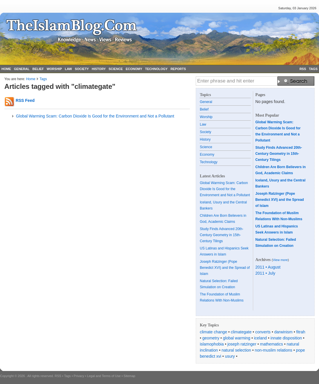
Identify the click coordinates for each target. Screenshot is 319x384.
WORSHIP (54, 69)
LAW (68, 69)
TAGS (313, 69)
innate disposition (286, 338)
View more (280, 260)
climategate (241, 332)
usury (230, 356)
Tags (43, 79)
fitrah (300, 332)
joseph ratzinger (241, 344)
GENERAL (22, 69)
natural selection (236, 350)
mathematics (271, 344)
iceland (260, 338)
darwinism (283, 332)
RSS (303, 69)
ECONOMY (134, 69)
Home (30, 79)
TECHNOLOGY (156, 69)
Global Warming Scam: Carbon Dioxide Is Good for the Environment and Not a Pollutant (95, 116)
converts (263, 332)
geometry (210, 338)
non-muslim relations (273, 350)
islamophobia (212, 344)
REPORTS (178, 69)
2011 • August (268, 267)
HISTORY (99, 69)
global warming (236, 338)
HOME (6, 69)
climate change (213, 332)
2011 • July (265, 273)
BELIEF (38, 69)
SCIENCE (116, 69)
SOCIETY (82, 69)
